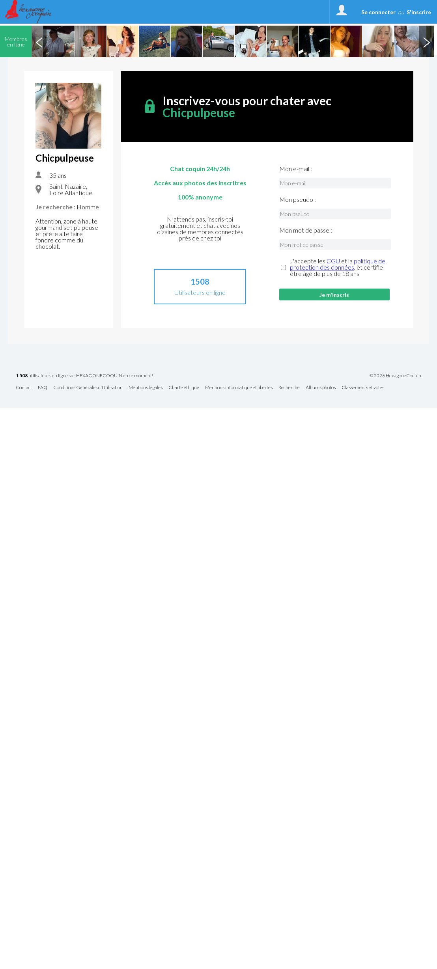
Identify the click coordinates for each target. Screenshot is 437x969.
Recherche (289, 387)
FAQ (42, 387)
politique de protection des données (337, 264)
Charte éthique (183, 387)
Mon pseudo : (297, 199)
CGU (333, 261)
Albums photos (321, 387)
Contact (24, 387)
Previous (39, 41)
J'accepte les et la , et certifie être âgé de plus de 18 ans (337, 267)
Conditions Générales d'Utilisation (88, 387)
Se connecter (378, 12)
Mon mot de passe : (305, 230)
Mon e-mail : (295, 169)
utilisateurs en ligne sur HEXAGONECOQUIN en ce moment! (84, 375)
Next (426, 41)
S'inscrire (419, 12)
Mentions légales (145, 387)
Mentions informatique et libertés (239, 387)
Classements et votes (363, 387)
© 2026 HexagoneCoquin (395, 375)
